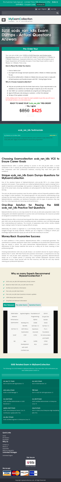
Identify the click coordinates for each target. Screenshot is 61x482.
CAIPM (35, 341)
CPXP (25, 335)
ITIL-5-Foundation (45, 330)
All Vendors (6, 438)
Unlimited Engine (8, 455)
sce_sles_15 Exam (8, 417)
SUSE (7, 28)
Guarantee (6, 448)
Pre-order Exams (21, 305)
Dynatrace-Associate (35, 330)
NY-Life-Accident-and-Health (46, 336)
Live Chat (51, 9)
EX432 (45, 323)
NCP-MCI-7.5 (35, 326)
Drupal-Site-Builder (45, 318)
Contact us (6, 444)
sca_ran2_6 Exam (37, 381)
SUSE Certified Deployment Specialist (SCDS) (23, 28)
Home (3, 28)
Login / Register (41, 9)
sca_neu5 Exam (7, 399)
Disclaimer (6, 439)
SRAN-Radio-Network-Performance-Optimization (15, 318)
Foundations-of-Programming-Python (35, 316)
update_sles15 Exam (9, 408)
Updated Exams (35, 305)
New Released (9, 305)
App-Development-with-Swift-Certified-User (25, 345)
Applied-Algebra (25, 313)
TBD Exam (35, 390)
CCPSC (35, 335)
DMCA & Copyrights (8, 450)
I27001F (46, 344)
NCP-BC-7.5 (45, 326)
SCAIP (14, 335)
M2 (15, 341)
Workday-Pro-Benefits (25, 324)
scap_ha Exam (36, 408)
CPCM (45, 341)
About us (5, 446)
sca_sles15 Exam (37, 399)
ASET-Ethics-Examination (25, 330)
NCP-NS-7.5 (14, 329)
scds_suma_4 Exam (8, 390)
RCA (35, 344)
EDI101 (46, 313)
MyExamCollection (20, 20)
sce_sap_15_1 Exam (8, 381)
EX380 (35, 323)
